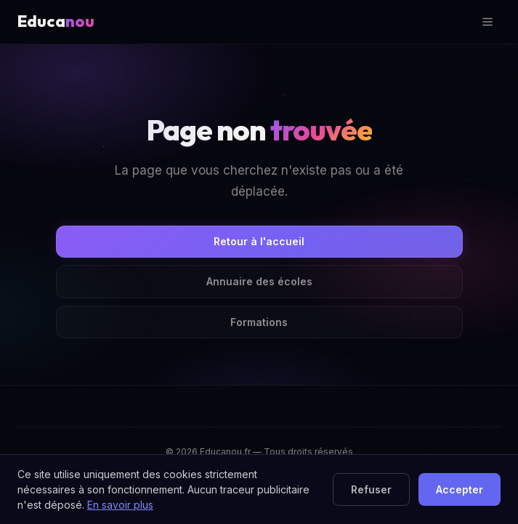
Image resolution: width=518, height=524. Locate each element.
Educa (55, 21)
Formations (259, 322)
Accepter (459, 489)
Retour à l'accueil (259, 241)
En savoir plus (120, 505)
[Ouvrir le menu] (487, 22)
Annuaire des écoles (259, 281)
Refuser (371, 489)
